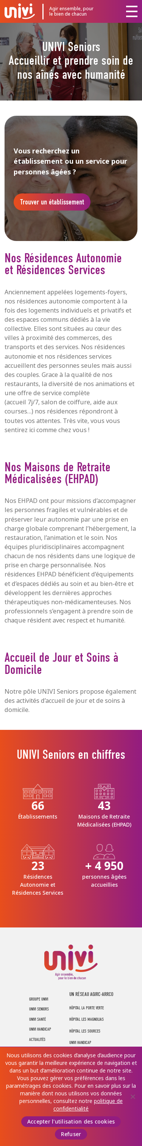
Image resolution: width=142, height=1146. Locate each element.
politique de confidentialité (88, 1104)
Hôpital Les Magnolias (86, 1019)
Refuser (71, 1134)
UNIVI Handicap (40, 1029)
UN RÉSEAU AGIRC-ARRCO (91, 994)
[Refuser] (132, 1096)
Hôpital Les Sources (84, 1031)
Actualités (37, 1039)
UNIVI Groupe (20, 11)
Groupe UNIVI (38, 999)
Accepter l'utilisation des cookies (71, 1121)
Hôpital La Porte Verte (86, 1008)
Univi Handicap (80, 1042)
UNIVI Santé (37, 1019)
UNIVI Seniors (39, 1009)
